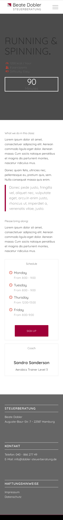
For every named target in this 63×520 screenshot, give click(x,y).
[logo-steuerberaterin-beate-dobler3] (26, 7)
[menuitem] (53, 7)
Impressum (12, 492)
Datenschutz (13, 497)
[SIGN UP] (31, 331)
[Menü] (53, 7)
